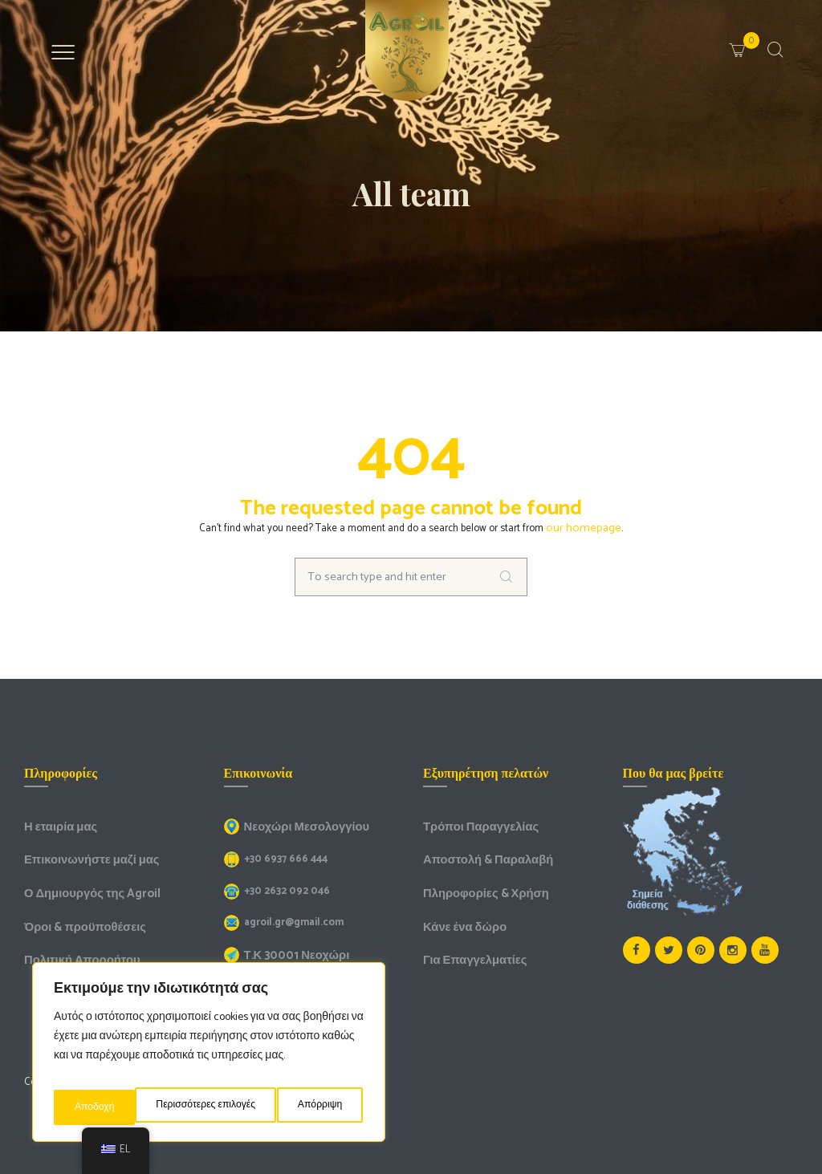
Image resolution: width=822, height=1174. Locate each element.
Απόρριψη (243, 1107)
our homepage (583, 526)
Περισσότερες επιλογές (125, 1107)
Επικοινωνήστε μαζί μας (84, 855)
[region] (208, 1057)
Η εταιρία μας (56, 823)
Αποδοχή (326, 1107)
